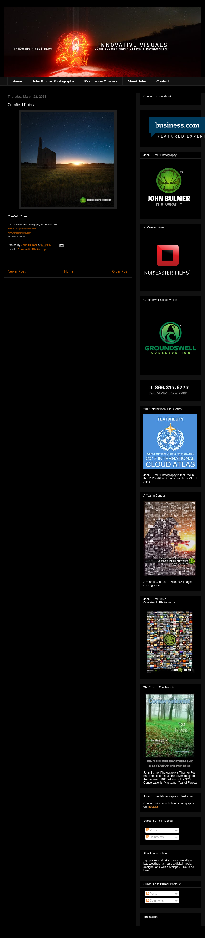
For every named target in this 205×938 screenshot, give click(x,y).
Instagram (154, 806)
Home (17, 81)
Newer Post (16, 271)
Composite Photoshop (32, 249)
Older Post (120, 271)
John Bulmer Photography (53, 81)
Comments (155, 837)
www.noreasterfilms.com (19, 233)
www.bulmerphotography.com (22, 229)
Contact (162, 81)
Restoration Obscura (100, 81)
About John (137, 81)
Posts (151, 830)
